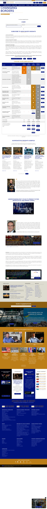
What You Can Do (5, 455)
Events (3, 441)
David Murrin (40, 5)
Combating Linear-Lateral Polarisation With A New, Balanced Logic (39, 157)
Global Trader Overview (20, 411)
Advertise (30, 465)
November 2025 (37, 293)
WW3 (27, 297)
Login (34, 58)
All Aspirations (4, 456)
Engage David (38, 0)
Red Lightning (4, 427)
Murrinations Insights (5, 411)
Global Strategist (21, 5)
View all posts (18, 393)
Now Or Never (4, 428)
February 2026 (37, 290)
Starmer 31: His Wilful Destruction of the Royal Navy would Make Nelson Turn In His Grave (17, 286)
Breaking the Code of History (6, 425)
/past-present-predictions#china (14, 356)
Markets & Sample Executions (21, 413)
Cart (42, 0)
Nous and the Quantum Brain (15, 293)
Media (37, 2)
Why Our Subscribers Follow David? (16, 58)
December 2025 (37, 292)
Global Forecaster (7, 5)
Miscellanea (27, 299)
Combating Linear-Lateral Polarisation (8, 450)
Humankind (4, 452)
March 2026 (37, 289)
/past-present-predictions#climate (23, 356)
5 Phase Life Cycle (34, 429)
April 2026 (36, 287)
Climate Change (29, 287)
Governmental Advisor (35, 413)
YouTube (20, 462)
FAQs (24, 58)
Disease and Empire (29, 289)
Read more (4, 170)
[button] (45, 497)
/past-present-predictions (5, 356)
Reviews (3, 442)
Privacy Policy (27, 465)
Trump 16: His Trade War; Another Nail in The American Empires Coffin (17, 157)
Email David (30, 462)
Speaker (35, 5)
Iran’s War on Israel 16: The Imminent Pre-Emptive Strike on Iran (6, 157)
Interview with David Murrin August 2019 (34, 344)
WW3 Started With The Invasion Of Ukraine (8, 419)
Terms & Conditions (22, 465)
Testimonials (5, 0)
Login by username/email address (12, 24)
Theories (27, 5)
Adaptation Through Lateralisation (37, 440)
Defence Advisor (34, 412)
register (11, 246)
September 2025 (37, 296)
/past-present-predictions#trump (41, 356)
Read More (11, 323)
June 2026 (36, 285)
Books (32, 5)
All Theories (18, 435)
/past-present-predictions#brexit (32, 356)
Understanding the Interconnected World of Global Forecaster (28, 157)
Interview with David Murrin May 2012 (12, 343)
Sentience (3, 454)
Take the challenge (38, 506)
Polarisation (28, 291)
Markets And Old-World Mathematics (23, 426)
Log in (45, 0)
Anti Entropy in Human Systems (36, 426)
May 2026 (36, 286)
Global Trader (14, 5)
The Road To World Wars (6, 429)
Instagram (23, 462)
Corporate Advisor (34, 411)
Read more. (15, 291)
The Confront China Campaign (36, 441)
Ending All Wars (4, 451)
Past (25, 285)
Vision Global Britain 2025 (35, 442)
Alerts (34, 2)
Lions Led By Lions (5, 426)
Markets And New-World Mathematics (23, 427)
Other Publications (20, 442)
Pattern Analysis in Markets (21, 429)
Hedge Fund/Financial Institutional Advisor (38, 414)
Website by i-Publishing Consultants (8, 466)
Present (26, 286)
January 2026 (37, 291)
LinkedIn (18, 462)
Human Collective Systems (35, 427)
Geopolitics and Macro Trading (22, 425)
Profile (3, 440)
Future (26, 298)
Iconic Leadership (5, 453)
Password (23, 24)
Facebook (27, 462)
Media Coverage (4, 413)
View (42, 91)
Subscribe (33, 0)
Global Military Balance (30, 290)
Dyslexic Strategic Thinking (35, 428)
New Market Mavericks (20, 428)
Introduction (19, 412)
